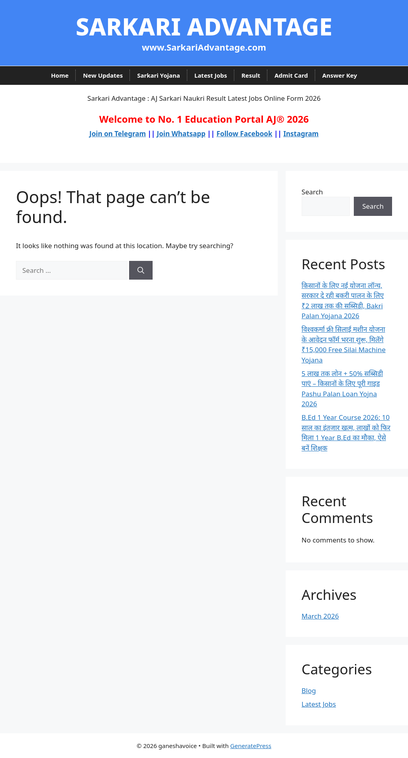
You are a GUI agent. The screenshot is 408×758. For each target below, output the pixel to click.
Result (250, 75)
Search (312, 191)
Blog (309, 690)
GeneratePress (250, 746)
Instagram (301, 133)
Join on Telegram (117, 133)
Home (60, 75)
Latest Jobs (210, 75)
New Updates (103, 75)
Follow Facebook (244, 133)
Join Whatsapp (181, 133)
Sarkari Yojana (158, 75)
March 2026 (320, 616)
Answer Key (339, 75)
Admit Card (291, 75)
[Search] (141, 270)
